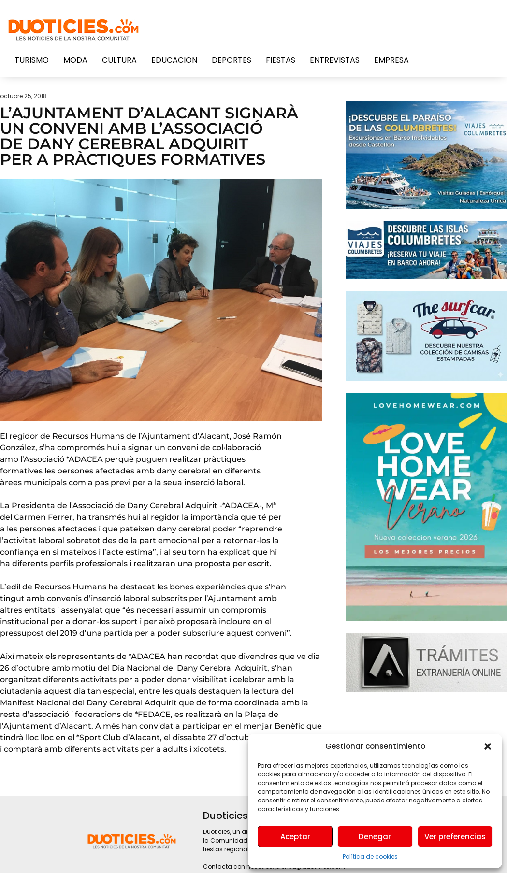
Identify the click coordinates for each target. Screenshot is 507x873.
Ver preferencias (455, 836)
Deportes (231, 60)
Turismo (31, 60)
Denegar (375, 836)
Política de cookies (370, 856)
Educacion (174, 60)
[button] (488, 746)
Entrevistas (335, 60)
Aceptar (295, 836)
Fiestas (280, 60)
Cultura (119, 60)
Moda (75, 60)
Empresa (391, 60)
